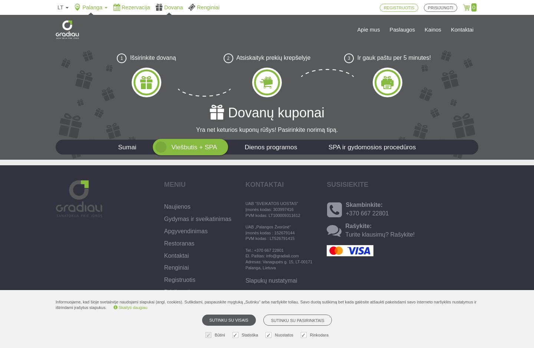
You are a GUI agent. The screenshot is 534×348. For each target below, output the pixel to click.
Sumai (127, 147)
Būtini (216, 335)
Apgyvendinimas (186, 231)
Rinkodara (316, 335)
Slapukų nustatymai (271, 280)
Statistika (246, 335)
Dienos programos (271, 147)
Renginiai (176, 267)
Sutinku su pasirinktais (297, 320)
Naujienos (177, 207)
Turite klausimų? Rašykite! (380, 234)
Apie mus (368, 30)
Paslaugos (402, 30)
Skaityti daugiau (130, 307)
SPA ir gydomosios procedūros (372, 147)
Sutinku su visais (229, 320)
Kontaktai (462, 30)
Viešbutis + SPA (194, 147)
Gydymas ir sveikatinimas (197, 219)
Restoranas (179, 243)
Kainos (433, 30)
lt (63, 7)
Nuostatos (280, 335)
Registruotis (179, 280)
